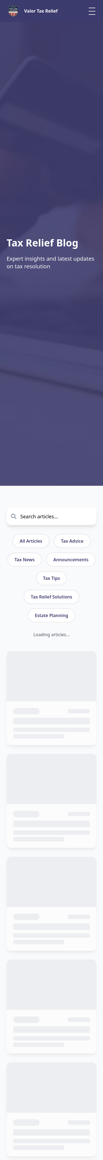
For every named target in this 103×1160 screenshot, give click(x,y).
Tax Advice (72, 541)
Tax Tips (51, 578)
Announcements (70, 560)
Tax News (25, 560)
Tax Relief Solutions (51, 597)
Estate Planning (51, 615)
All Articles (31, 541)
